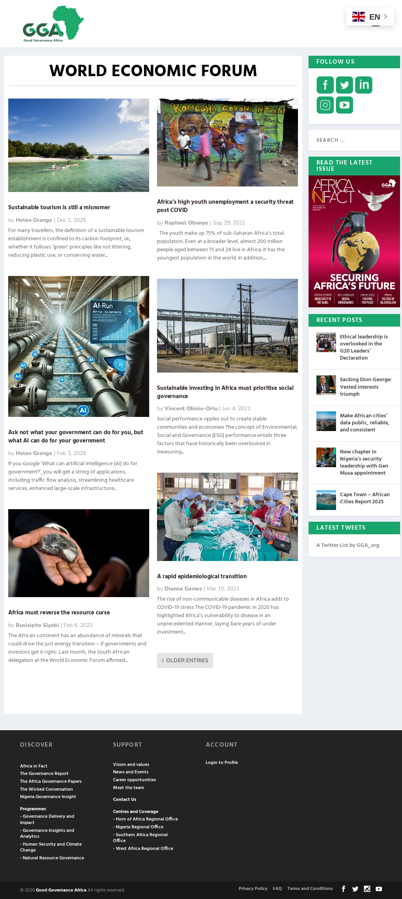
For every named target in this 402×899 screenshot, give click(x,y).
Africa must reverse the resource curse (59, 612)
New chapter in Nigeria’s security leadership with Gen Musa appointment (364, 462)
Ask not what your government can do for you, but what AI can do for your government (75, 436)
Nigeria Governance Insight (48, 796)
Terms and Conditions (310, 888)
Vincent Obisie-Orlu (190, 408)
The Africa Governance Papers (51, 781)
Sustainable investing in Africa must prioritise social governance (225, 391)
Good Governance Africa (61, 890)
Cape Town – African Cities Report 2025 (365, 498)
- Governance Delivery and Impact (47, 819)
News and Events (130, 772)
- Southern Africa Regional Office (140, 837)
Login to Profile (222, 762)
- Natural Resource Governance (52, 857)
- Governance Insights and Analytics (47, 833)
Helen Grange (34, 219)
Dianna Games (183, 588)
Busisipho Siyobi (37, 624)
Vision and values (131, 764)
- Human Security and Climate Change (51, 847)
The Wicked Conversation (46, 789)
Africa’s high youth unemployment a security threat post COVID (225, 205)
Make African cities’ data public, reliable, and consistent (364, 422)
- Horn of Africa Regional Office (145, 819)
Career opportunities (134, 779)
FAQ (277, 888)
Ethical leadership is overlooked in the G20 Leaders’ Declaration (364, 347)
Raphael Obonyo (186, 222)
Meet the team (128, 787)
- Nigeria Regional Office (138, 826)
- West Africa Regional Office (143, 848)
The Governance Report (44, 773)
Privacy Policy (253, 888)
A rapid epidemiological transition (202, 576)
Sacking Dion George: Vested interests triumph (366, 386)
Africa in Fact (34, 765)
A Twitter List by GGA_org (347, 544)
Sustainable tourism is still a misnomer (59, 207)
